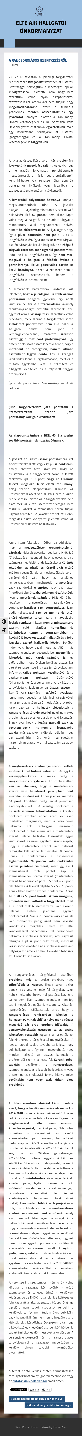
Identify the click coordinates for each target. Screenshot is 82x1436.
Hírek (15, 65)
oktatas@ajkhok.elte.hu (30, 1381)
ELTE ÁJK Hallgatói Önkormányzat (41, 26)
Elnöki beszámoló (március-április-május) (38, 1399)
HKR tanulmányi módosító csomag (47, 1405)
